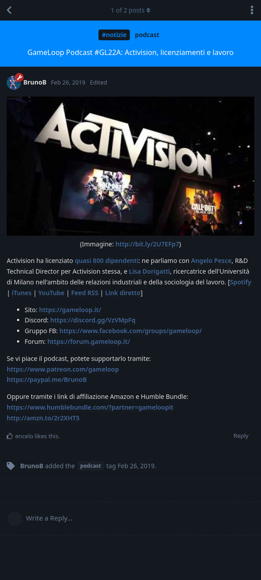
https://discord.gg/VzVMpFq (92, 320)
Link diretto (123, 292)
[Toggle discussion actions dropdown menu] (252, 10)
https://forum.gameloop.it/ (88, 341)
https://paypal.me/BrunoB (47, 379)
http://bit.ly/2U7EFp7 (147, 244)
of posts (130, 10)
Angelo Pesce (211, 260)
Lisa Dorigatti (149, 271)
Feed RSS (84, 292)
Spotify (241, 282)
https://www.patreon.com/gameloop (63, 369)
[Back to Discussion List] (9, 10)
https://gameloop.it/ (70, 309)
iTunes (21, 292)
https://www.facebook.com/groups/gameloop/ (131, 330)
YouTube (51, 292)
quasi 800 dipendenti (106, 260)
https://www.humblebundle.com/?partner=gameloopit (90, 407)
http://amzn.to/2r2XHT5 (43, 418)
